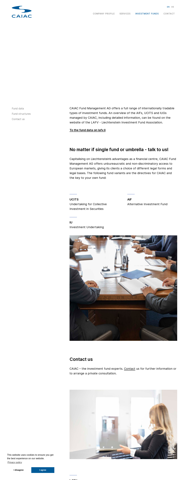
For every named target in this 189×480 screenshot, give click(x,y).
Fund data (18, 108)
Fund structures (21, 113)
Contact (169, 13)
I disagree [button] (19, 470)
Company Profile (104, 13)
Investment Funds (147, 13)
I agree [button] (42, 470)
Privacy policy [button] (15, 462)
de (172, 7)
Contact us (18, 119)
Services (125, 13)
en (168, 7)
